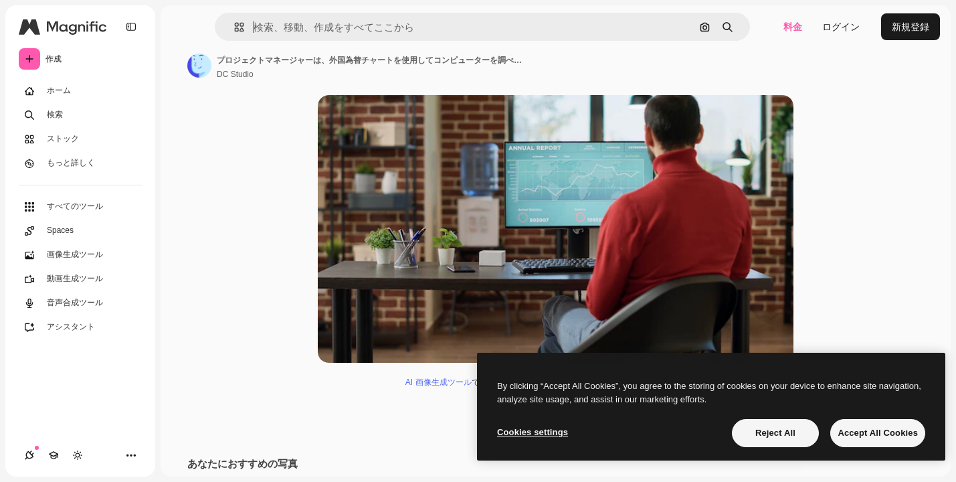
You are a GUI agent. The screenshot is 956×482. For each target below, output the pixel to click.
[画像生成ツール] (80, 255)
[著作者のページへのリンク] (199, 66)
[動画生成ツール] (80, 279)
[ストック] (80, 139)
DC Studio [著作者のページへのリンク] (235, 74)
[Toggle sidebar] (131, 26)
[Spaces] (80, 231)
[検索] (80, 115)
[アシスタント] (80, 327)
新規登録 (910, 26)
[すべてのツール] (80, 207)
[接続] (29, 455)
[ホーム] (80, 91)
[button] (233, 27)
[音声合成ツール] (80, 303)
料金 (792, 26)
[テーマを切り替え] (77, 455)
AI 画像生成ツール (438, 382)
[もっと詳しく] (80, 163)
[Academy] (53, 455)
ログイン (841, 26)
